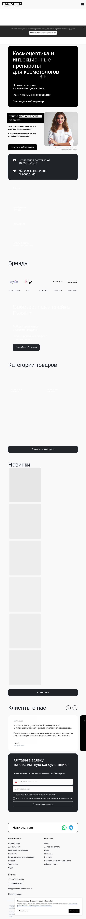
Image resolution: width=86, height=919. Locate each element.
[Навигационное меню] (82, 4)
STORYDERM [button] (14, 292)
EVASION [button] (58, 291)
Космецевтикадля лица (17, 390)
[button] (61, 129)
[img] (42, 199)
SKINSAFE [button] (43, 292)
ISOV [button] (28, 292)
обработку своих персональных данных (42, 794)
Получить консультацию (43, 804)
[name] (44, 789)
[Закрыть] (83, 27)
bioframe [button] (72, 291)
